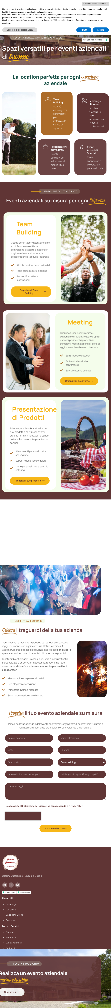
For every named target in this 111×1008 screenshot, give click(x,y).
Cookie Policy (25, 892)
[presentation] (23, 816)
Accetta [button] (100, 30)
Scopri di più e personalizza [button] (20, 30)
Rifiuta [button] (84, 30)
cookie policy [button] (46, 12)
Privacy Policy (10, 892)
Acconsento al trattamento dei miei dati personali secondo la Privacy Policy (45, 805)
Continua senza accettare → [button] (96, 4)
